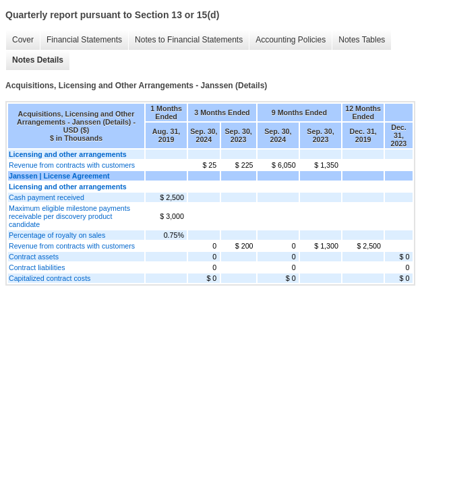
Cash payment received (46, 197)
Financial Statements (84, 39)
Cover (23, 39)
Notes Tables (361, 39)
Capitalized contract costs (49, 278)
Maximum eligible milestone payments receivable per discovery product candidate (69, 216)
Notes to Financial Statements (189, 39)
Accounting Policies (290, 39)
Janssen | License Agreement (59, 176)
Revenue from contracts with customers (72, 165)
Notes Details (37, 60)
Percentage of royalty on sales (57, 235)
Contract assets (34, 257)
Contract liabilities (37, 267)
